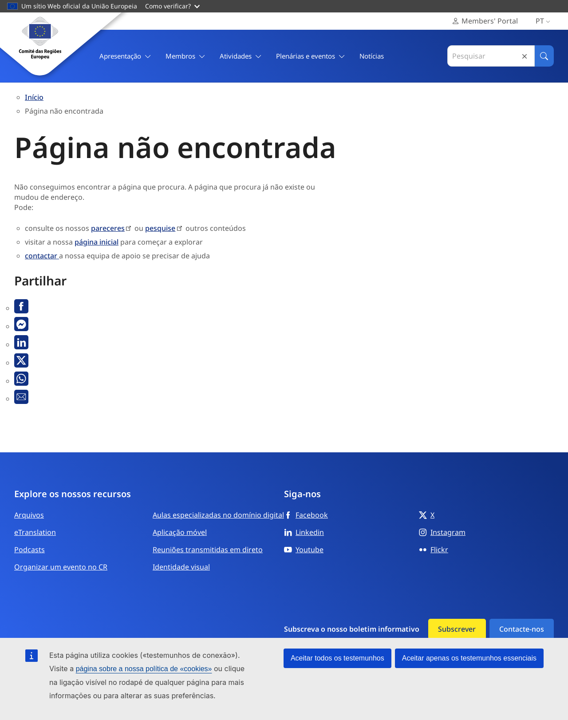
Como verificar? (172, 6)
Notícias (371, 55)
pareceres (108, 228)
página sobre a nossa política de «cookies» (144, 669)
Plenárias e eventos (310, 56)
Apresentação (125, 56)
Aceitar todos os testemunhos (337, 658)
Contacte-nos (521, 629)
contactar (42, 256)
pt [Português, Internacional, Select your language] (545, 21)
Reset (524, 56)
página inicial (96, 242)
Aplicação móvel (180, 532)
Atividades (241, 56)
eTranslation (35, 532)
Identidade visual (181, 567)
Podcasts (29, 549)
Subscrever (457, 629)
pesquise (160, 228)
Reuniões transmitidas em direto (208, 549)
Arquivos (29, 515)
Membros (185, 56)
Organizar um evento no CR (60, 567)
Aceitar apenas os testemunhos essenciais (469, 658)
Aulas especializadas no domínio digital (218, 515)
